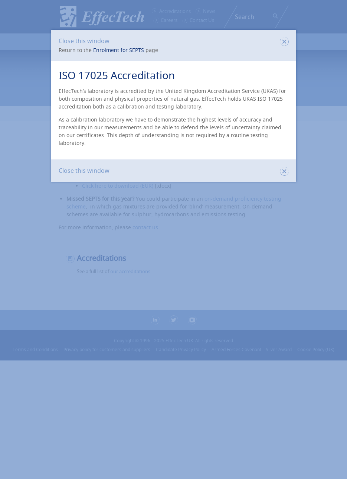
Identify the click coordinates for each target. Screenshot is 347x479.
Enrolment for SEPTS (118, 50)
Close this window (174, 41)
